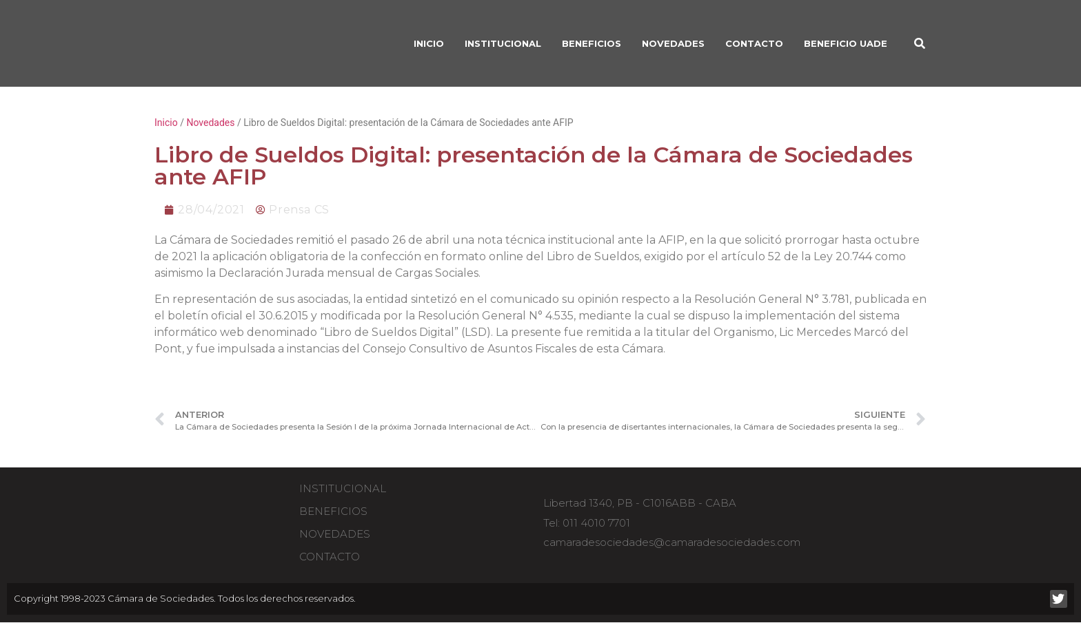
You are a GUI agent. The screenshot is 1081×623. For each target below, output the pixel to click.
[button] (919, 43)
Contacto (754, 43)
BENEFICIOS (591, 43)
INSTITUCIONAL (503, 43)
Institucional (342, 488)
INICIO (429, 43)
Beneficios (333, 511)
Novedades (673, 43)
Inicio (166, 122)
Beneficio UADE (845, 43)
